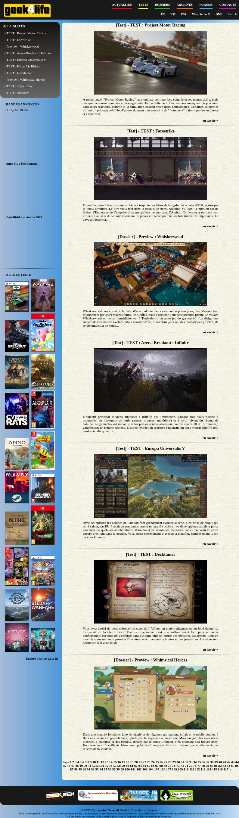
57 (114, 765)
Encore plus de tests (42, 658)
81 (215, 765)
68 (161, 765)
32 (186, 762)
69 (165, 765)
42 (228, 762)
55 (106, 765)
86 (236, 765)
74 (186, 765)
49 (81, 765)
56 (110, 765)
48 (77, 765)
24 (152, 762)
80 (211, 765)
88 (76, 769)
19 (131, 762)
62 (136, 765)
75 (190, 765)
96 (109, 769)
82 (220, 765)
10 (94, 762)
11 (98, 762)
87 (71, 769)
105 (156, 769)
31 (182, 762)
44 (237, 762)
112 (197, 769)
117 (225, 769)
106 (162, 769)
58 (119, 765)
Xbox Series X (201, 14)
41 (224, 762)
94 (101, 769)
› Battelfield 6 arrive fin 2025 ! (24, 217)
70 (169, 765)
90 (84, 769)
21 (140, 762)
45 (64, 765)
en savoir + (210, 120)
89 (80, 769)
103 (144, 769)
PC (163, 14)
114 (208, 769)
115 (214, 769)
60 (127, 765)
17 (123, 762)
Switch (232, 14)
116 (220, 769)
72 (178, 765)
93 (97, 769)
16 (119, 762)
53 (98, 765)
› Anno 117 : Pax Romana (21, 163)
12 (102, 762)
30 (178, 762)
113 (203, 769)
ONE (219, 14)
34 (195, 762)
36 (203, 762)
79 (207, 765)
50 (85, 765)
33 (190, 762)
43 (232, 762)
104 (151, 769)
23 (148, 762)
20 (136, 762)
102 (139, 769)
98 (118, 769)
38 (211, 762)
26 (161, 762)
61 (131, 765)
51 (89, 765)
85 (232, 765)
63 (140, 765)
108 (174, 769)
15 (115, 762)
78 (203, 765)
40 (220, 762)
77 (198, 765)
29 (173, 762)
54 (102, 765)
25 (157, 762)
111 (191, 769)
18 (127, 762)
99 (122, 769)
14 (111, 762)
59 (123, 765)
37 (207, 762)
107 (168, 769)
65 (148, 765)
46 (68, 765)
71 (173, 765)
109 (180, 769)
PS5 (173, 14)
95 (105, 769)
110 (186, 769)
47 (72, 765)
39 (216, 762)
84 (228, 765)
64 (144, 765)
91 (88, 769)
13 (106, 762)
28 (169, 762)
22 (144, 762)
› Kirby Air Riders (16, 110)
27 (165, 762)
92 (93, 769)
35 (199, 762)
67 (157, 765)
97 (114, 769)
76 (194, 765)
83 (224, 765)
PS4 (184, 14)
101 (133, 769)
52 (93, 765)
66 (152, 765)
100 (127, 769)
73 (182, 765)
